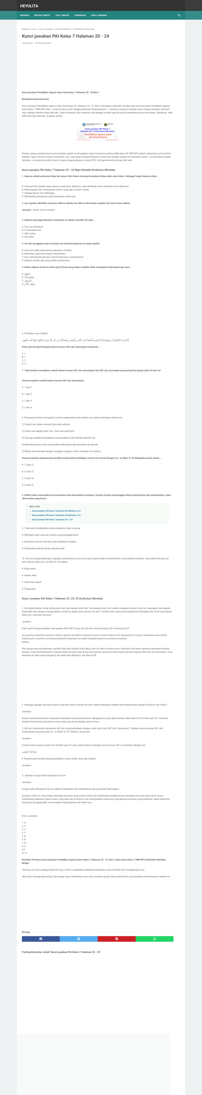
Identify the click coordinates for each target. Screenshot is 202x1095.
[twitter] (61, 1004)
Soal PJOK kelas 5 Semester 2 (155, 138)
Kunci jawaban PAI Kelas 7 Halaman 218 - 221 (52, 547)
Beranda (26, 11)
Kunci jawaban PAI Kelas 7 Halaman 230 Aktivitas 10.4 (56, 543)
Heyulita (31, 3)
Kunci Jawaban (100, 11)
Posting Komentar (43, 41)
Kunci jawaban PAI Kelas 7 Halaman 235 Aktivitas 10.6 (56, 539)
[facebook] (35, 1004)
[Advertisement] (75, 65)
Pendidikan (82, 11)
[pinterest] (88, 1004)
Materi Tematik (44, 11)
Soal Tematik (64, 11)
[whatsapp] (114, 1004)
